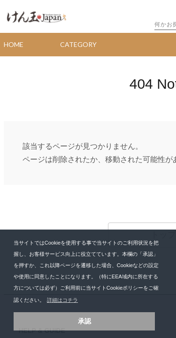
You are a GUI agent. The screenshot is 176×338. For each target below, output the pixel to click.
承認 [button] (84, 321)
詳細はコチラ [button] (62, 300)
